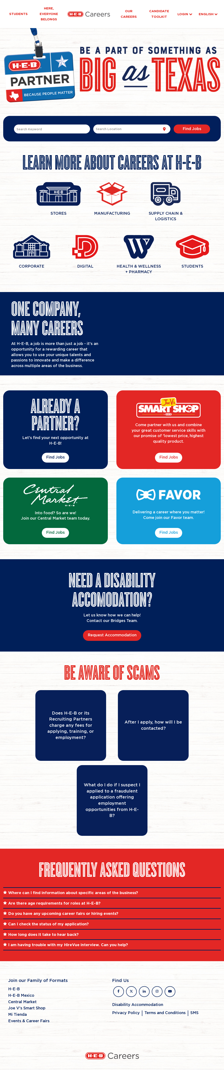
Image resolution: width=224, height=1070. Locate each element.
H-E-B (14, 989)
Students (18, 14)
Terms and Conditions (165, 1013)
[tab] (112, 893)
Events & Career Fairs (29, 1021)
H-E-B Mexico (21, 996)
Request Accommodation (112, 635)
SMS (194, 1013)
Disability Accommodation (137, 1005)
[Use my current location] (164, 129)
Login (184, 14)
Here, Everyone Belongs (49, 13)
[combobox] (52, 129)
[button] (112, 893)
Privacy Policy (126, 1013)
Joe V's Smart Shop (26, 1008)
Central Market (22, 1002)
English (208, 14)
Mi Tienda (17, 1015)
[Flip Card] (70, 725)
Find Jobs (55, 457)
